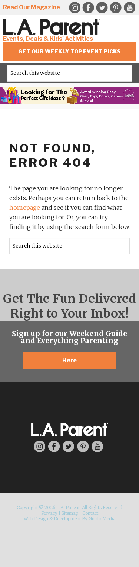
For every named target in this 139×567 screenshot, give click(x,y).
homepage (24, 207)
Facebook (88, 8)
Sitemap (70, 513)
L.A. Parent (53, 27)
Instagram (39, 446)
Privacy (49, 513)
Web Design (36, 518)
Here (69, 360)
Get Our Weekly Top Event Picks (69, 51)
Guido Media (102, 518)
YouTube (129, 8)
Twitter (102, 8)
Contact (90, 513)
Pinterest (116, 8)
